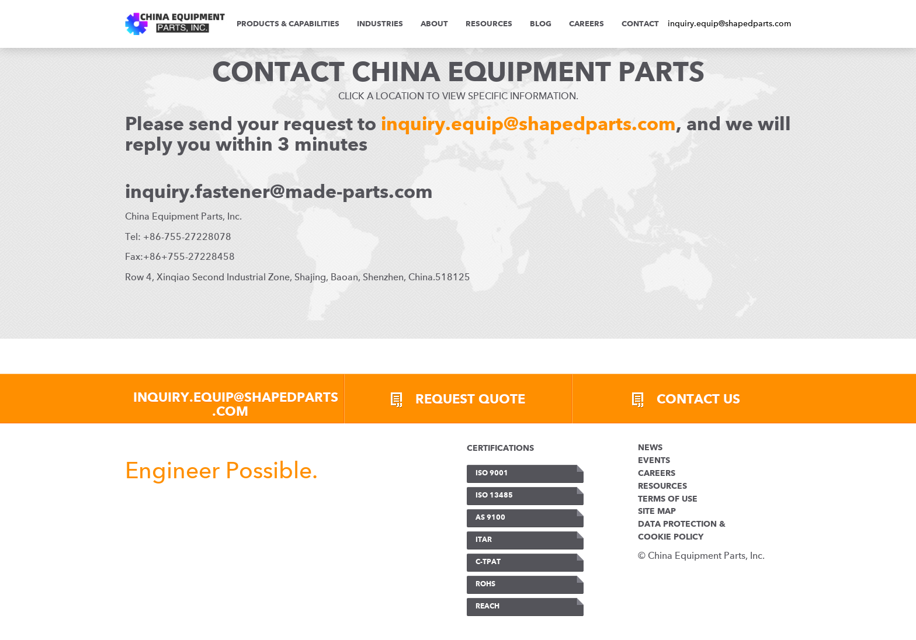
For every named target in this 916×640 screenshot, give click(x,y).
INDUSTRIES (380, 24)
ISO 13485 (494, 495)
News (650, 448)
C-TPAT (488, 562)
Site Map (657, 511)
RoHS (485, 584)
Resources (489, 24)
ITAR (484, 540)
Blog (540, 24)
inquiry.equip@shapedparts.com (729, 23)
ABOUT (434, 24)
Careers (586, 24)
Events (654, 461)
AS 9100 (490, 517)
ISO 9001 (492, 473)
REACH (487, 606)
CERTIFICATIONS (500, 448)
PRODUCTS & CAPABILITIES (288, 24)
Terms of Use (668, 499)
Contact (640, 24)
